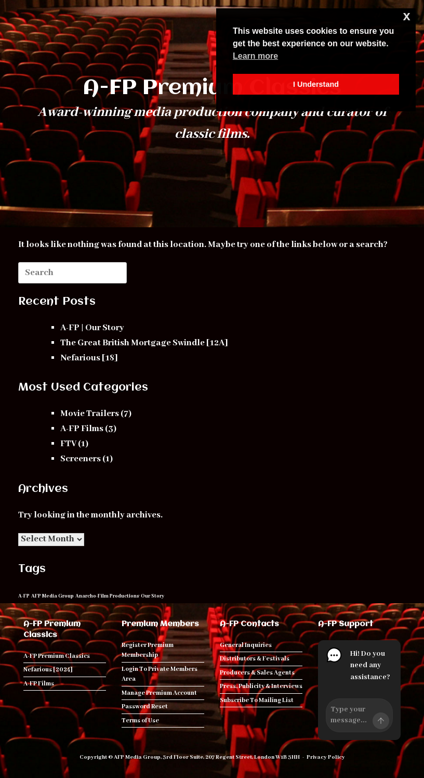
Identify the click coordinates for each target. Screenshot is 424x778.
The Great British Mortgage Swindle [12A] (144, 343)
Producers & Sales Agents (257, 673)
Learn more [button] (255, 55)
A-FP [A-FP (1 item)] (24, 596)
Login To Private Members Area (159, 674)
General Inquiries (246, 645)
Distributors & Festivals (254, 659)
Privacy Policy (326, 757)
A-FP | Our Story (92, 327)
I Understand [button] (316, 84)
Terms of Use (140, 720)
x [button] (406, 16)
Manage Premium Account (159, 693)
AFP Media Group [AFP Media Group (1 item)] (52, 596)
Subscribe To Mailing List (257, 700)
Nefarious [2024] (48, 669)
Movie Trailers (89, 413)
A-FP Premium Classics (56, 656)
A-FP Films (81, 428)
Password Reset (145, 706)
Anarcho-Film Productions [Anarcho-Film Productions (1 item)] (107, 596)
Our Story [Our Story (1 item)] (152, 596)
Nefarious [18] (89, 358)
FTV (68, 443)
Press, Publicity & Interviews (261, 686)
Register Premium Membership (148, 650)
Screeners (80, 458)
